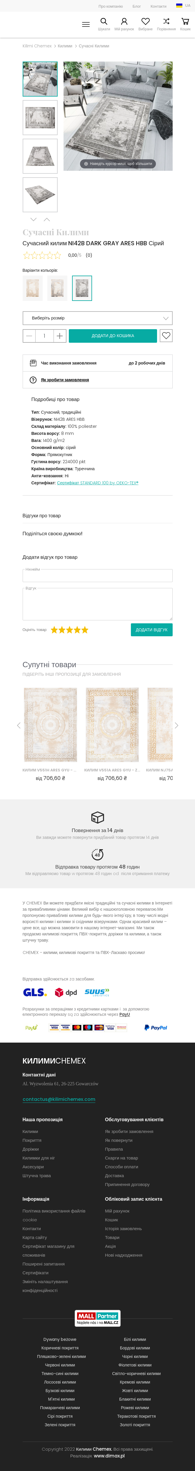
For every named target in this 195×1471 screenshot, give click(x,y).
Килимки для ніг (39, 1158)
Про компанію (111, 6)
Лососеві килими (60, 1382)
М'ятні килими (61, 1399)
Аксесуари (33, 1167)
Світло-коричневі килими (136, 1373)
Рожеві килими (135, 1408)
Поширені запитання (44, 1264)
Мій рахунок (124, 29)
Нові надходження (123, 1255)
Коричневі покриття (60, 1348)
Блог (137, 6)
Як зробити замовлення (65, 380)
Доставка (114, 1175)
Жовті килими (135, 1391)
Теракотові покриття (136, 1416)
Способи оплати (121, 1167)
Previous (47, 219)
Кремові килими (135, 1382)
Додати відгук (152, 630)
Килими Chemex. (94, 1449)
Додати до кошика (113, 336)
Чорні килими (135, 1356)
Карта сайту (35, 1237)
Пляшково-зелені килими (61, 1356)
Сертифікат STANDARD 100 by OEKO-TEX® (98, 483)
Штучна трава (37, 1175)
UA (188, 5)
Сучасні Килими (94, 46)
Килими (65, 46)
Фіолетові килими (135, 1365)
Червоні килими (60, 1365)
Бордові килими (135, 1348)
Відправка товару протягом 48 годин (97, 866)
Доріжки (31, 1149)
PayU (124, 1014)
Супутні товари (49, 664)
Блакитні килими (135, 1399)
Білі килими (135, 1339)
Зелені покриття (60, 1425)
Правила (114, 1149)
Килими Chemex (24, 24)
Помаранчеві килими (60, 1408)
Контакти (158, 6)
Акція (110, 1246)
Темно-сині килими (60, 1373)
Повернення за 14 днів (98, 830)
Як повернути (118, 1140)
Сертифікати (36, 1273)
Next (34, 219)
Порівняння (166, 29)
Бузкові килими (60, 1391)
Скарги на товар (121, 1158)
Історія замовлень (123, 1228)
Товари (112, 1237)
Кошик (185, 29)
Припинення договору (127, 1184)
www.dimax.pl (109, 1456)
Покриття (32, 1140)
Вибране (146, 29)
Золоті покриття (135, 1425)
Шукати (104, 29)
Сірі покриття (60, 1416)
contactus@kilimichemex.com (59, 1099)
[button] (98, 318)
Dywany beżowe (60, 1339)
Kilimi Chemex (37, 46)
